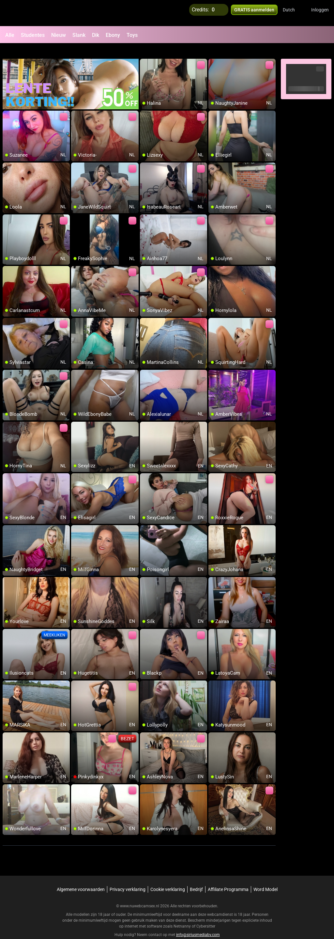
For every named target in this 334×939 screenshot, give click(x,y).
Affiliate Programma (228, 877)
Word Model (265, 877)
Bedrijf (196, 877)
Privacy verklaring (127, 877)
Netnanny (183, 914)
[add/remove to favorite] (145, 52)
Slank (78, 35)
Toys (132, 35)
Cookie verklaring (167, 877)
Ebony (113, 35)
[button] (293, 13)
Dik (95, 35)
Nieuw (58, 35)
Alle (9, 35)
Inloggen (320, 13)
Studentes (33, 35)
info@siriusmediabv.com (198, 923)
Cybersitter (205, 914)
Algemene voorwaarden (81, 877)
